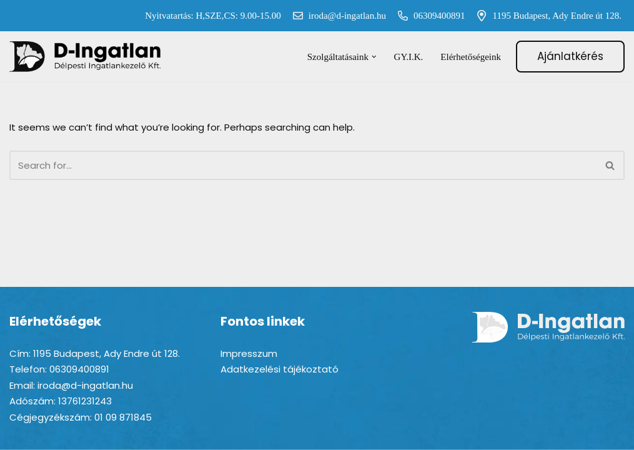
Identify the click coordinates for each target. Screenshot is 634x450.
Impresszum (248, 353)
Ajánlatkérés (570, 56)
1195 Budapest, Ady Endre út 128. (546, 15)
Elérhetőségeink (470, 57)
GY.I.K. (408, 57)
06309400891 (428, 15)
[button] (374, 56)
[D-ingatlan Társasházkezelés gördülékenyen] (85, 56)
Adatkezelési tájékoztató (279, 369)
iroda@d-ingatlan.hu (336, 15)
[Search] (303, 165)
